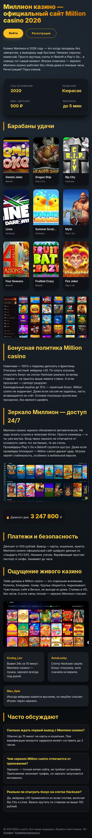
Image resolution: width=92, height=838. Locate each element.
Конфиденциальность (27, 832)
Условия (8, 832)
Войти (13, 33)
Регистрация (41, 33)
